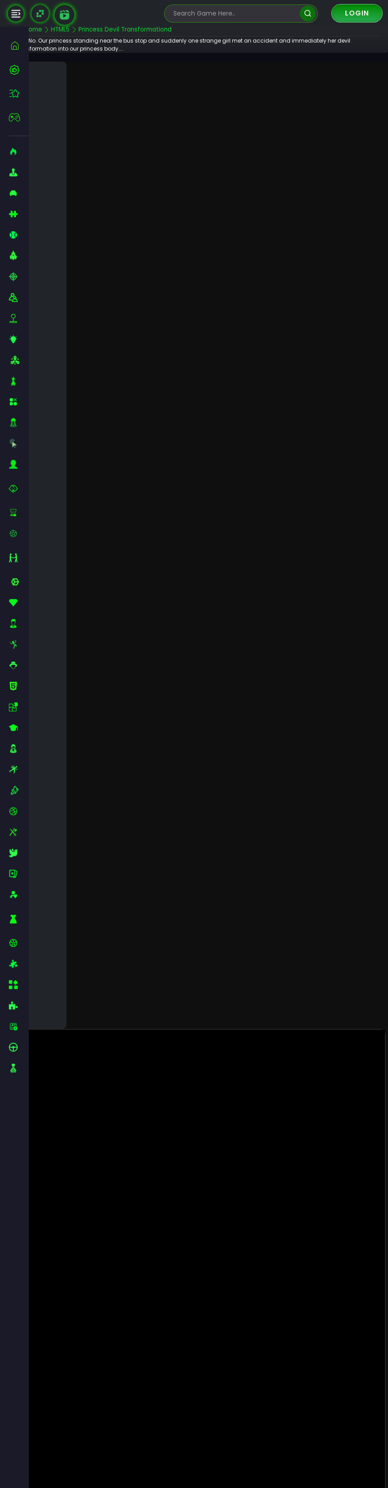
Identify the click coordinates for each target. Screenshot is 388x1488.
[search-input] (234, 13)
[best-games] (19, 69)
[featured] (19, 93)
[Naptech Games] (40, 14)
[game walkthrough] (64, 15)
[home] (19, 45)
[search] (307, 13)
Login (357, 13)
